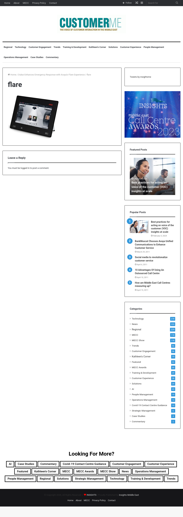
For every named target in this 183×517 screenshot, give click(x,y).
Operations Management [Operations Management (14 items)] (31, 481)
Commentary (52, 57)
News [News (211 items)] (172, 473)
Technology (20, 47)
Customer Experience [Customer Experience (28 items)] (22, 473)
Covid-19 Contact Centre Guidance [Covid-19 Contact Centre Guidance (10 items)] (102, 465)
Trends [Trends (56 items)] (125, 489)
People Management (154, 47)
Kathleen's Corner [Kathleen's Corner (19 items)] (78, 473)
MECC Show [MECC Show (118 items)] (152, 473)
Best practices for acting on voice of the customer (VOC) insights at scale (150, 187)
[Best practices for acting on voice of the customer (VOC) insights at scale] (139, 226)
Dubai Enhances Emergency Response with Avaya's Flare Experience (51, 74)
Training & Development (74, 47)
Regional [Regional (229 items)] (101, 481)
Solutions (113, 47)
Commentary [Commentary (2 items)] (59, 465)
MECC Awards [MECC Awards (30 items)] (125, 473)
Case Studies (36, 57)
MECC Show (138, 340)
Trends (57, 47)
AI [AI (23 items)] (14, 465)
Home (7, 3)
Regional (8, 47)
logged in (25, 168)
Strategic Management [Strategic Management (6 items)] (153, 481)
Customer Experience (130, 47)
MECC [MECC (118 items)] (103, 473)
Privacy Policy (39, 3)
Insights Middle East (129, 505)
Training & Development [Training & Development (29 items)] (95, 489)
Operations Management (16, 57)
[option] (152, 176)
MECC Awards (139, 367)
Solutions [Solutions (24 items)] (122, 481)
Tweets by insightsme (140, 77)
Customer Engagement (40, 47)
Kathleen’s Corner (97, 47)
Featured (136, 362)
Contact (53, 3)
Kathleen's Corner (141, 356)
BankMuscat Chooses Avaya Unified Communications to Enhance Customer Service (154, 244)
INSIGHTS (91, 505)
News (135, 324)
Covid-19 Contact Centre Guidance (149, 405)
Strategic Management (143, 410)
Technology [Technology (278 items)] (61, 489)
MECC (26, 3)
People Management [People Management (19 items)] (72, 481)
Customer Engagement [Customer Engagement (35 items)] (152, 465)
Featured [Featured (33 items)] (52, 473)
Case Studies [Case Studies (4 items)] (33, 465)
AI (133, 389)
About (16, 3)
